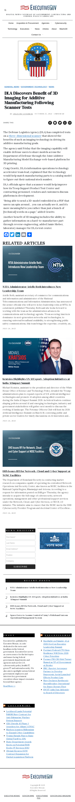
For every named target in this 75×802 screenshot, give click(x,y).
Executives (24, 29)
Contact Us (36, 35)
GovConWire (19, 701)
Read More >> (9, 681)
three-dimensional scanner (25, 135)
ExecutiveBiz (58, 631)
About (54, 29)
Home (11, 23)
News (37, 29)
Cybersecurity (60, 23)
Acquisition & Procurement (27, 23)
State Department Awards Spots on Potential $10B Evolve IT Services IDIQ (18, 740)
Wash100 (63, 29)
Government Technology (34, 87)
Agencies (45, 23)
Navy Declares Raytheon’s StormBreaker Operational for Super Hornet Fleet (56, 679)
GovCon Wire (28, 791)
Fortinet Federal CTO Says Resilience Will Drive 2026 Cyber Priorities (56, 648)
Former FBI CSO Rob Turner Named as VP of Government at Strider (57, 658)
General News (11, 87)
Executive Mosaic (12, 791)
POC (38, 794)
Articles (46, 29)
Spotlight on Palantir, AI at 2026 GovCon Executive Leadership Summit (56, 639)
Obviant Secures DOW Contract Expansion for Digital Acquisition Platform (19, 749)
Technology (12, 29)
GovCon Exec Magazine (60, 791)
